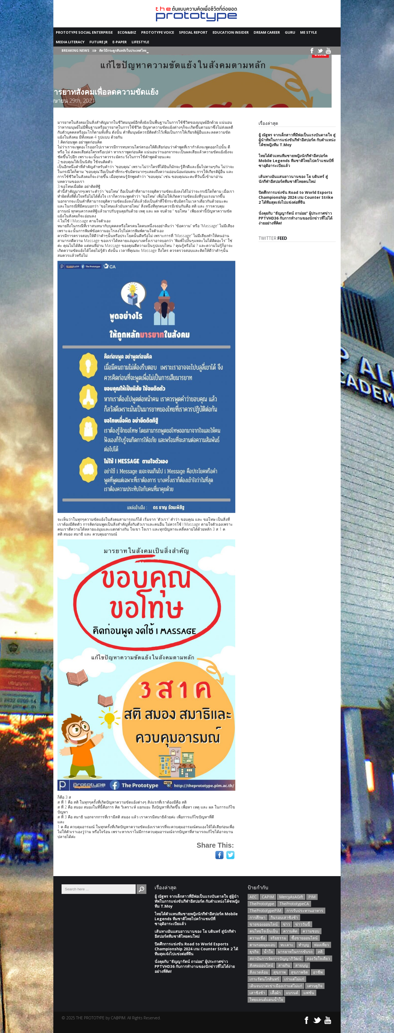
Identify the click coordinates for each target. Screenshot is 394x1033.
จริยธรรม (278, 937)
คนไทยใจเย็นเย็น (264, 931)
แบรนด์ (292, 992)
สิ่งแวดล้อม (259, 972)
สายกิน (284, 965)
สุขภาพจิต (299, 972)
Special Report (193, 32)
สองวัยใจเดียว (318, 958)
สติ (320, 951)
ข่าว (286, 924)
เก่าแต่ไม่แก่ (294, 979)
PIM (311, 896)
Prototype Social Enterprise (84, 32)
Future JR (98, 41)
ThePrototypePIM (265, 910)
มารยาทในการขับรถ (295, 951)
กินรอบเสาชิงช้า (284, 917)
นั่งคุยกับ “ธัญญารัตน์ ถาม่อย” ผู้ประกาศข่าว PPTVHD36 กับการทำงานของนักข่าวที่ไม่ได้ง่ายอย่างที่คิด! (295, 218)
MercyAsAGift (291, 896)
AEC (253, 896)
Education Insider (231, 32)
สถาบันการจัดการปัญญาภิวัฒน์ (276, 958)
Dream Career (267, 32)
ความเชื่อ (257, 937)
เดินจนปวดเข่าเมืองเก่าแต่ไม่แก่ (276, 985)
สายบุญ (301, 965)
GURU (290, 32)
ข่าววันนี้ (302, 924)
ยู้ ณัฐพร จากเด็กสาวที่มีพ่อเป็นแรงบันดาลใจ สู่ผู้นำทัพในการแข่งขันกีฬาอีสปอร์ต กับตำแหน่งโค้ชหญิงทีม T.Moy (297, 139)
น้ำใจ (268, 951)
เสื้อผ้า (275, 992)
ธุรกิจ (254, 951)
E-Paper (119, 41)
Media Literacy (70, 41)
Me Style (308, 32)
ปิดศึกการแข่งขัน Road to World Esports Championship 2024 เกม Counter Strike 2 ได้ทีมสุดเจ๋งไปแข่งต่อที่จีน (296, 197)
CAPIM (268, 896)
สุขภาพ (279, 972)
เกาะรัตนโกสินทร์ (264, 979)
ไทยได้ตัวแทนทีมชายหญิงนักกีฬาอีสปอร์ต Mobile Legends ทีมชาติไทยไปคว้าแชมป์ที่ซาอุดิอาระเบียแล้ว (296, 160)
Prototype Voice (157, 32)
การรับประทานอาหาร (304, 910)
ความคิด (290, 931)
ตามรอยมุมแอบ (262, 944)
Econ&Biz (127, 32)
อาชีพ (318, 972)
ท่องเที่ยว (321, 944)
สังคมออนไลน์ (261, 965)
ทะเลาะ (286, 944)
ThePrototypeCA (294, 903)
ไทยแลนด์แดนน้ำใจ (266, 999)
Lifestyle (140, 41)
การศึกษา (257, 917)
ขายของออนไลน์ (264, 924)
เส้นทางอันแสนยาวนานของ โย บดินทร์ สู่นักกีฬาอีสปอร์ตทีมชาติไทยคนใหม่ (293, 179)
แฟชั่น (308, 992)
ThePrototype (262, 903)
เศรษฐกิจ (314, 985)
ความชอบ (311, 931)
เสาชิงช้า (257, 992)
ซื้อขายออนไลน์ (304, 937)
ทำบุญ (304, 944)
